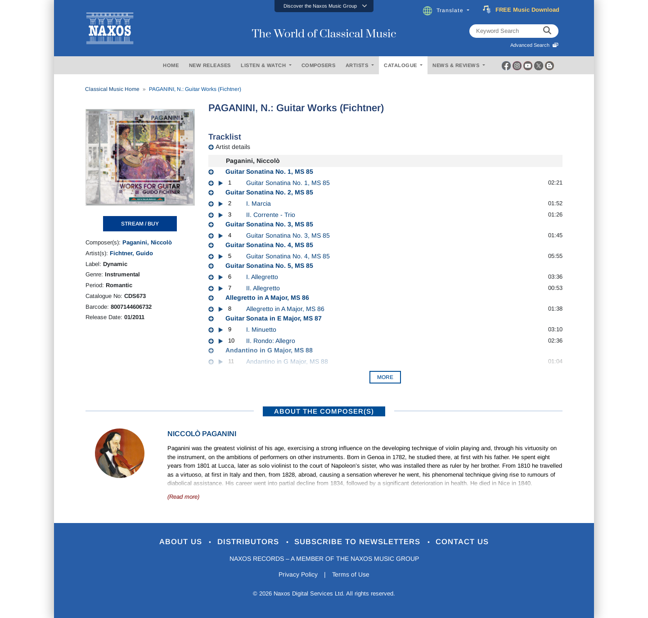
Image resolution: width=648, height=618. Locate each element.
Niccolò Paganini (201, 434)
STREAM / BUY (140, 224)
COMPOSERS (319, 65)
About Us (181, 542)
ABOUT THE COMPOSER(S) (324, 411)
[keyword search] (547, 31)
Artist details (233, 146)
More (385, 377)
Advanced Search (534, 45)
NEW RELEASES (210, 65)
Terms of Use (351, 574)
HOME (171, 65)
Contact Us (463, 542)
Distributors (249, 542)
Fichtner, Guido (131, 253)
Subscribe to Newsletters (359, 542)
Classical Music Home (112, 89)
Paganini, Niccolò (147, 242)
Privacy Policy (298, 574)
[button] (324, 6)
